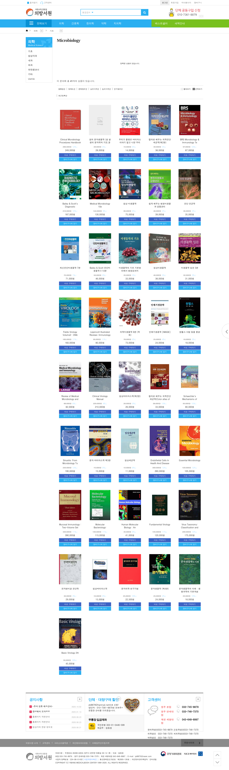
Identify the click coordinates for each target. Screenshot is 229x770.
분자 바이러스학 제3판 (100, 460)
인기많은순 (118, 89)
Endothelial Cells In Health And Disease (159, 462)
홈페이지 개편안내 (41, 716)
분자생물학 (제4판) (160, 588)
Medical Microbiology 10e (100, 205)
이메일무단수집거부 (100, 743)
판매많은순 (82, 89)
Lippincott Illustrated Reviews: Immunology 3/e (100, 334)
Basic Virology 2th (70, 652)
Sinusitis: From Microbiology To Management (70, 463)
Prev (200, 16)
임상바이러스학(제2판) (130, 396)
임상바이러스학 (100, 588)
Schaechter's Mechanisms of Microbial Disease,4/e (189, 399)
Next (202, 16)
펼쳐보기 (186, 89)
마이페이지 (186, 2)
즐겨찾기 (32, 2)
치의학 (117, 23)
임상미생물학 (160, 267)
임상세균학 (130, 460)
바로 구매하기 (70, 155)
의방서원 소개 (32, 743)
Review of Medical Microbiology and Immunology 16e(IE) (70, 399)
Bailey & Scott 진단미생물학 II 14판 (100, 269)
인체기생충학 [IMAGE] (160, 331)
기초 (30, 51)
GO (119, 699)
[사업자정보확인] (90, 759)
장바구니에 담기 (70, 159)
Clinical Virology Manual (100, 398)
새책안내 (180, 23)
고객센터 (46, 2)
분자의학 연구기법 (130, 588)
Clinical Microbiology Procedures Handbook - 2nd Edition (70, 142)
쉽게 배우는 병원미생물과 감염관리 (160, 205)
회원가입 (175, 2)
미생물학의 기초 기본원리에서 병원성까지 (130, 269)
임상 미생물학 (130, 203)
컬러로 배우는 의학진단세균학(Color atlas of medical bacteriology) (160, 399)
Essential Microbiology (189, 460)
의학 (61, 23)
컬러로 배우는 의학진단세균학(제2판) (160, 141)
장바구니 (198, 2)
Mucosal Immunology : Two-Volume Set (70, 526)
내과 (30, 60)
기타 (30, 74)
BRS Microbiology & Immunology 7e (189, 141)
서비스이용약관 (61, 743)
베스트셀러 (161, 23)
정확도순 (71, 89)
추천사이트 (192, 742)
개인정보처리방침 (80, 743)
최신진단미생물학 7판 (70, 267)
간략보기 (197, 89)
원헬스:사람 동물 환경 (189, 331)
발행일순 (61, 89)
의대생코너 (33, 69)
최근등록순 (62, 95)
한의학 (90, 23)
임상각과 (32, 55)
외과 (30, 65)
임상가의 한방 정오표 (42, 726)
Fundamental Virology (159, 524)
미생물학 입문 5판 (189, 267)
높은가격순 (106, 89)
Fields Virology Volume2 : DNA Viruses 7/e (70, 334)
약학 (103, 23)
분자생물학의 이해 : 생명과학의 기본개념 (189, 590)
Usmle (31, 78)
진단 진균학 (189, 203)
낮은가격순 (94, 89)
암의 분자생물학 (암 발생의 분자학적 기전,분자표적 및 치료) (100, 142)
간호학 (75, 23)
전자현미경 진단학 (70, 588)
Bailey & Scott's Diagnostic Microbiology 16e (70, 206)
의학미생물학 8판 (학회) (130, 333)
